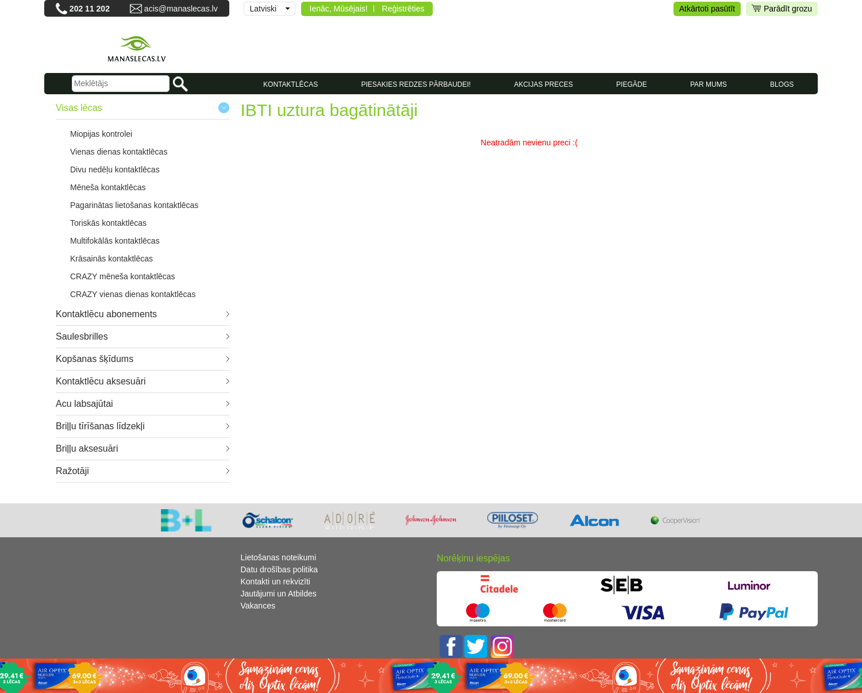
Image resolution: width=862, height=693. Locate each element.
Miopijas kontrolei (101, 133)
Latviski (263, 8)
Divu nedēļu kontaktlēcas (115, 169)
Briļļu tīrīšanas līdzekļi (100, 426)
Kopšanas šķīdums (94, 359)
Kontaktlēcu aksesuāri (101, 381)
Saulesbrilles (82, 336)
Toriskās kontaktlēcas (108, 223)
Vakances (258, 605)
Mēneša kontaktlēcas (108, 187)
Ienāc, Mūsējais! (339, 8)
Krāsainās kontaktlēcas (111, 258)
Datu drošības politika (279, 569)
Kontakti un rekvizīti (275, 581)
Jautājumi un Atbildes (279, 593)
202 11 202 (90, 8)
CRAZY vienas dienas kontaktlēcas (132, 294)
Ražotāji (72, 471)
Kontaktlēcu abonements (106, 314)
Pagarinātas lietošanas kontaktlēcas (134, 205)
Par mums (708, 84)
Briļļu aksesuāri (87, 448)
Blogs (782, 84)
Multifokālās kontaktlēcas (115, 240)
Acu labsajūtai (84, 404)
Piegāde (631, 84)
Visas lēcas (79, 108)
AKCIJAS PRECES (543, 84)
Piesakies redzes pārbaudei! (416, 84)
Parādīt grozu (782, 9)
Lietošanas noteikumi (279, 557)
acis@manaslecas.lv (181, 8)
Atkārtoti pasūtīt (707, 8)
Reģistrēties (403, 8)
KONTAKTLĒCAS (290, 84)
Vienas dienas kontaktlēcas (118, 151)
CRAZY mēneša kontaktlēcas (122, 276)
